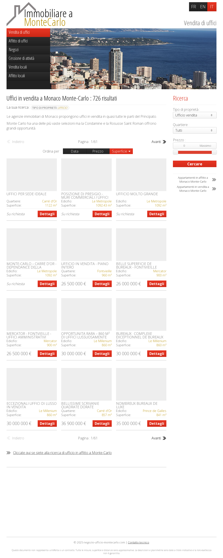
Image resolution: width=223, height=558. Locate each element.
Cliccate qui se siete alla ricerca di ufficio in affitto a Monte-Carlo (62, 452)
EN (203, 7)
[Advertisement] (86, 502)
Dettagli (47, 214)
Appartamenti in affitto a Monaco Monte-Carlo (193, 179)
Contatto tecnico (138, 542)
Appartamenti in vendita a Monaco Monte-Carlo (193, 189)
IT (212, 7)
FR (193, 7)
